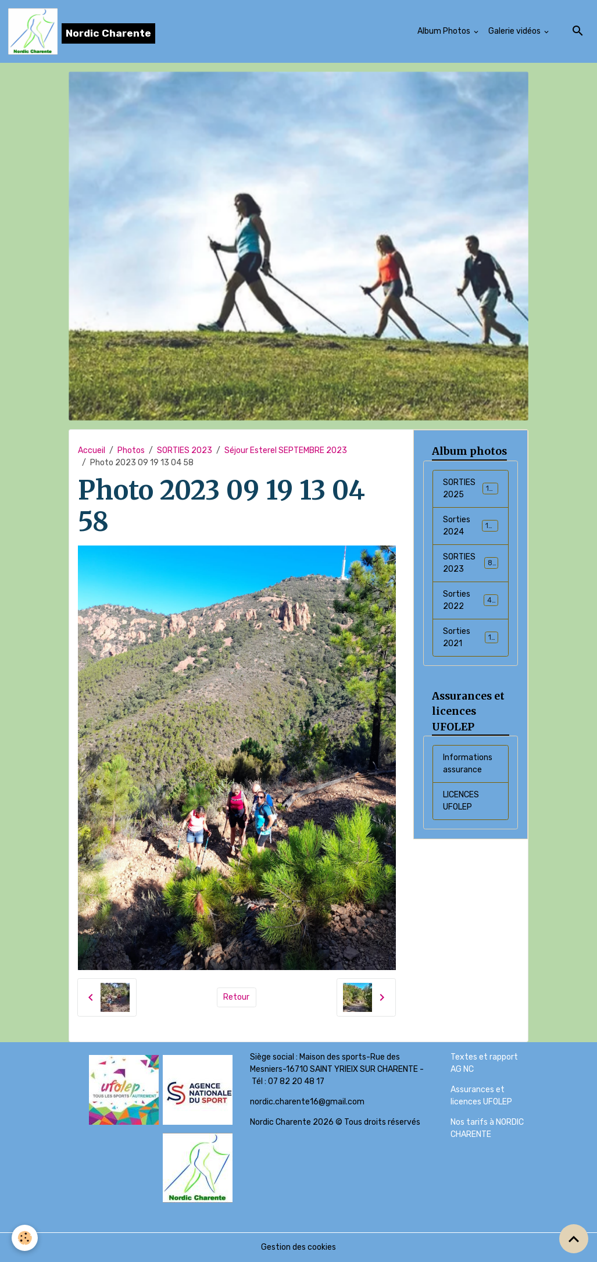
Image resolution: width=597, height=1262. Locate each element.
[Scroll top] (573, 1238)
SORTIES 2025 (470, 488)
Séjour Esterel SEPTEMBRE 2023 (285, 450)
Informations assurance (467, 764)
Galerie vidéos (515, 31)
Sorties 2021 (470, 637)
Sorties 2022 (470, 600)
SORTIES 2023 (184, 450)
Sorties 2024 (470, 526)
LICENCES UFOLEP (461, 801)
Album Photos (444, 31)
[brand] (81, 31)
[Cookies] (25, 1238)
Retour (236, 997)
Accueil (91, 450)
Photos (131, 450)
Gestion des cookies (298, 1247)
